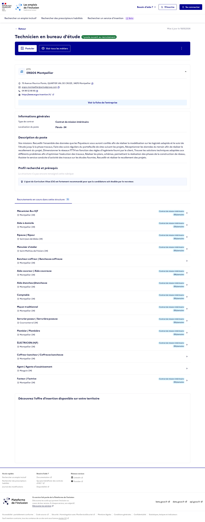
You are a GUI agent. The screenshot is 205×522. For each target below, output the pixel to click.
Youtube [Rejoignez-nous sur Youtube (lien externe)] (76, 481)
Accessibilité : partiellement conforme (17, 514)
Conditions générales (122, 514)
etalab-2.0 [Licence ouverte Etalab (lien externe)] (63, 518)
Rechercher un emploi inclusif (20, 18)
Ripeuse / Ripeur (26, 235)
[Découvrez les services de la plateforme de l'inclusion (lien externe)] (15, 501)
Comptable (23, 294)
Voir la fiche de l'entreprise (102, 102)
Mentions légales (104, 514)
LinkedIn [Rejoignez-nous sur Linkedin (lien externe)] (76, 477)
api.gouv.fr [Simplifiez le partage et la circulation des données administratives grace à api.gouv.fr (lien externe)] (195, 501)
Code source (41, 514)
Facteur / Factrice (26, 378)
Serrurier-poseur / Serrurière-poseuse (37, 318)
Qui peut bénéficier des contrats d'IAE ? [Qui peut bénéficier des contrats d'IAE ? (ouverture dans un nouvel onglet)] (50, 482)
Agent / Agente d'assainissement (34, 366)
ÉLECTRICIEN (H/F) (27, 342)
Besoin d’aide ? (145, 7)
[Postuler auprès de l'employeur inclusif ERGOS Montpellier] (27, 48)
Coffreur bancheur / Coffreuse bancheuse (40, 354)
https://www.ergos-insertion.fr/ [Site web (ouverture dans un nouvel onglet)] (37, 94)
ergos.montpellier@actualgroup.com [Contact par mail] (39, 87)
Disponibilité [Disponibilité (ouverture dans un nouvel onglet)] (42, 487)
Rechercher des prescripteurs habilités (62, 18)
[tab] (43, 200)
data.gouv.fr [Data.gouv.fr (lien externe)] (178, 501)
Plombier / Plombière (28, 330)
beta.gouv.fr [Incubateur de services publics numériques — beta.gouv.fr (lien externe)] (161, 501)
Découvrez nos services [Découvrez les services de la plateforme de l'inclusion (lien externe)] (41, 506)
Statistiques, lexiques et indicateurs (163, 514)
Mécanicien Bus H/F (27, 211)
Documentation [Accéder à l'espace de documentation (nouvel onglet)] (43, 477)
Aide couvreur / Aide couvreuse (34, 271)
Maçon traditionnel (27, 306)
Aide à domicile (25, 223)
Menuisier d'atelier (27, 247)
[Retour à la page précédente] (21, 29)
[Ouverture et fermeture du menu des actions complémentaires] (182, 48)
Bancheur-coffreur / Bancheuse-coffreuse (39, 259)
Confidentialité (140, 514)
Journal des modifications (12, 487)
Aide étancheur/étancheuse (32, 283)
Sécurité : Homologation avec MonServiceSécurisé (72, 514)
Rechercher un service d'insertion (111, 18)
